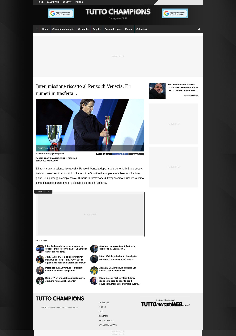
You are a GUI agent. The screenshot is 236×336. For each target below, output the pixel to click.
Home (40, 2)
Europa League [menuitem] (113, 29)
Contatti (103, 316)
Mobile (102, 307)
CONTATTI (67, 2)
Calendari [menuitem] (141, 29)
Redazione (104, 303)
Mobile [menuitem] (129, 29)
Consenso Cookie (108, 325)
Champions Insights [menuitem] (63, 29)
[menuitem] (36, 29)
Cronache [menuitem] (83, 29)
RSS (101, 312)
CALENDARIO (53, 2)
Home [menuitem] (45, 29)
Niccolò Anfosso (47, 161)
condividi (120, 154)
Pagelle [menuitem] (97, 29)
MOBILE (79, 2)
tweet (136, 154)
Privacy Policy (106, 320)
